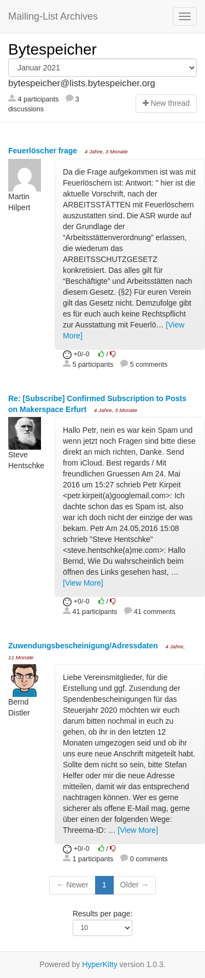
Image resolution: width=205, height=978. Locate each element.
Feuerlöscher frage (43, 150)
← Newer (72, 884)
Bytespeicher (52, 49)
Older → (134, 884)
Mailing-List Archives (53, 16)
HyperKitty (100, 964)
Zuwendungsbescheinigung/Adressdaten (84, 645)
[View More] (83, 583)
